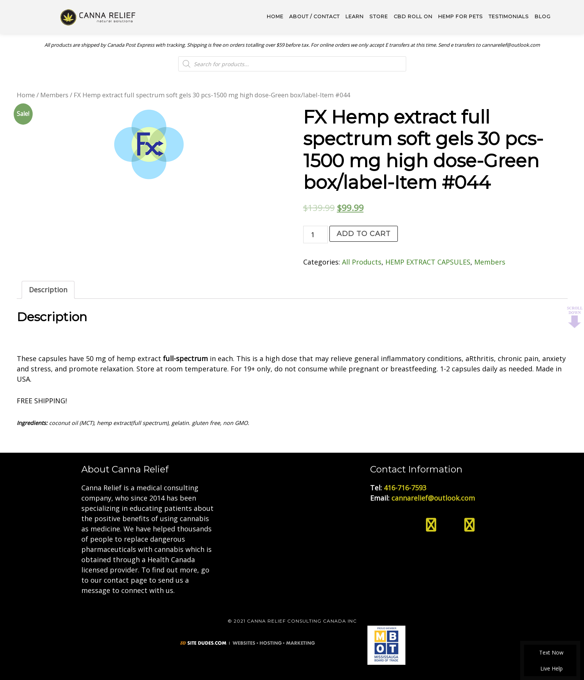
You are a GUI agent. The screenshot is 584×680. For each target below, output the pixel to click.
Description (48, 289)
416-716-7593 (405, 487)
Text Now (550, 652)
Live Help (550, 668)
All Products (361, 261)
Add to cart (364, 234)
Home (26, 94)
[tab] (48, 290)
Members (54, 94)
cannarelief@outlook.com (433, 497)
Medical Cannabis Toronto (98, 16)
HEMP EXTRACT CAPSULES (427, 261)
